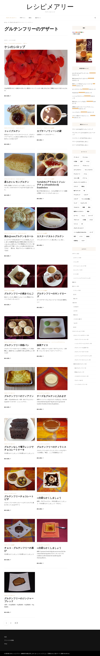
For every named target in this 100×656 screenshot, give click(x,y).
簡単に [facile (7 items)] (83, 186)
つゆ (74, 323)
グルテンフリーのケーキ (9, 178)
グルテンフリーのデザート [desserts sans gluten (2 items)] (80, 182)
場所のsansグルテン (78, 364)
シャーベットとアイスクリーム (43, 342)
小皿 (30, 17)
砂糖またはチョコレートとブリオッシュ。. (83, 107)
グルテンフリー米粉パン (16, 344)
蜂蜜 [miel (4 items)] (84, 207)
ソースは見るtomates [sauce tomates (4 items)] (80, 232)
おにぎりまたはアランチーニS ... (80, 73)
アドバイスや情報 (9, 640)
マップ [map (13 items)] (75, 203)
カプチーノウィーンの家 (49, 130)
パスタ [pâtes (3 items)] (91, 219)
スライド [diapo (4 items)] (76, 186)
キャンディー (39, 128)
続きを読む (7, 96)
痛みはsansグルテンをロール (19, 236)
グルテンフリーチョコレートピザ (19, 497)
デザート (22, 17)
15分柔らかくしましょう (49, 497)
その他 (75, 306)
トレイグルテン (12, 130)
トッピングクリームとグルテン (15, 43)
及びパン (37, 17)
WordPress (66, 653)
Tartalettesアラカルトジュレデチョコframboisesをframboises (51, 184)
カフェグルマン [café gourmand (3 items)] (77, 169)
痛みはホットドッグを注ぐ (79, 101)
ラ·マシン (75, 290)
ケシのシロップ (15, 47)
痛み (74, 298)
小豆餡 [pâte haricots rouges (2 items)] (84, 219)
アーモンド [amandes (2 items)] (76, 157)
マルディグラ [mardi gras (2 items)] (83, 203)
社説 (5, 636)
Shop (5, 643)
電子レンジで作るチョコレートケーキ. (82, 84)
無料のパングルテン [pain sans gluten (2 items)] (79, 211)
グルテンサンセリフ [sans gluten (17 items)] (79, 228)
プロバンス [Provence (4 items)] (76, 219)
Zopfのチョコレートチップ (86, 129)
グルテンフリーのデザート (80, 335)
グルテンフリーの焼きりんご (19, 293)
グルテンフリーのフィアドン (19, 395)
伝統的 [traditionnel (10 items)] (87, 236)
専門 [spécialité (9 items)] (75, 236)
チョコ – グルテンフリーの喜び (19, 549)
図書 (73, 282)
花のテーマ (57, 653)
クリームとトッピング (78, 266)
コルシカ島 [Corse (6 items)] (76, 178)
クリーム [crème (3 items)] (85, 178)
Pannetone (75, 92)
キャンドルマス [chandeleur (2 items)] (88, 169)
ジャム (5, 43)
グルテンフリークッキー (9, 128)
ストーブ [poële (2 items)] (90, 215)
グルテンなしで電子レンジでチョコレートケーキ (19, 448)
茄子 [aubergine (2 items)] (81, 161)
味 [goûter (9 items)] (84, 190)
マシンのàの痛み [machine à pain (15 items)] (86, 199)
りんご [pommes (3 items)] (83, 215)
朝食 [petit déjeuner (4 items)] (88, 211)
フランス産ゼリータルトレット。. (81, 115)
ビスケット (76, 257)
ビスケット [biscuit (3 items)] (76, 165)
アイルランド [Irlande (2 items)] (77, 194)
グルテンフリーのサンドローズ (51, 295)
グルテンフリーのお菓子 (49, 128)
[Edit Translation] (72, 33)
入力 (74, 311)
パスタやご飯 (76, 319)
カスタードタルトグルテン (50, 236)
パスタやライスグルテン (81, 376)
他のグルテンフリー (79, 368)
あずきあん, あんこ (87, 138)
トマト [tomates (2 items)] (81, 236)
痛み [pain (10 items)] (89, 207)
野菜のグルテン (78, 372)
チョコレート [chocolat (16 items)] (77, 174)
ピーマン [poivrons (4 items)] (76, 215)
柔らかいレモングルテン (16, 181)
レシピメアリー (50, 6)
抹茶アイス (42, 344)
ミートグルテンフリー (80, 384)
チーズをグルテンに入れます (51, 395)
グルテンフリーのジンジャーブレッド (19, 599)
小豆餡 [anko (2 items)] (75, 161)
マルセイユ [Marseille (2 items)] (76, 207)
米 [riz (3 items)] (82, 224)
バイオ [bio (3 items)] (87, 161)
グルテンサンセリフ (10, 17)
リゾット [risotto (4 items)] (76, 224)
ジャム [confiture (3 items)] (85, 174)
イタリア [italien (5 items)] (76, 199)
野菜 (74, 315)
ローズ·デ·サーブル (77, 89)
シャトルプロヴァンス (78, 96)
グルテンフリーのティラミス (51, 446)
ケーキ (75, 274)
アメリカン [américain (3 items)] (85, 157)
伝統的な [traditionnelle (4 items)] (76, 240)
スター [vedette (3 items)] (83, 240)
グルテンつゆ (78, 380)
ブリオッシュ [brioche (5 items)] (86, 165)
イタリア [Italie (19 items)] (86, 194)
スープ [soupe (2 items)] (91, 232)
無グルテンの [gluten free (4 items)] (77, 190)
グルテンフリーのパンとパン (10, 233)
